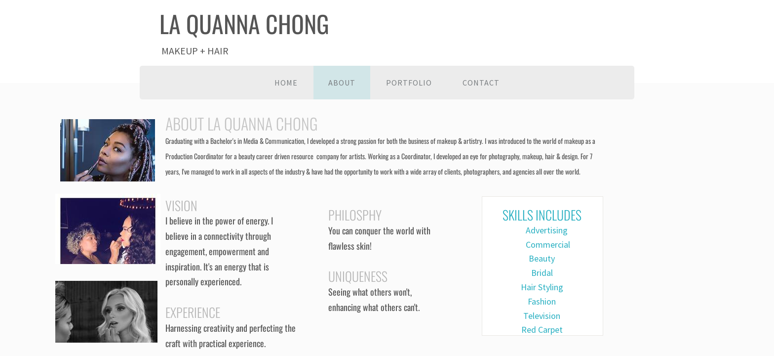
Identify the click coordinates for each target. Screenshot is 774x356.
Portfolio (409, 83)
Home (286, 83)
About (341, 83)
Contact (481, 83)
